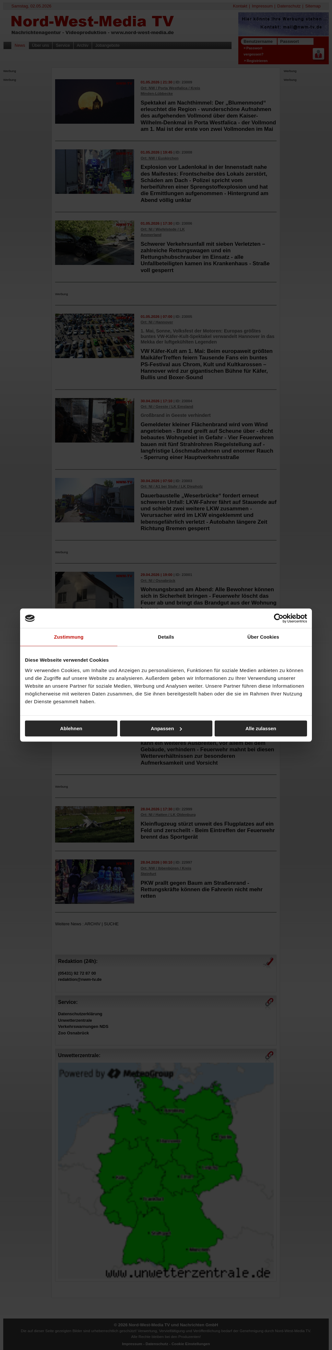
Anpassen (166, 728)
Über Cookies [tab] (263, 637)
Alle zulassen (260, 728)
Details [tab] (166, 637)
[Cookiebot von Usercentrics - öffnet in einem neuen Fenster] (278, 618)
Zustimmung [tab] (69, 637)
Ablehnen (71, 728)
